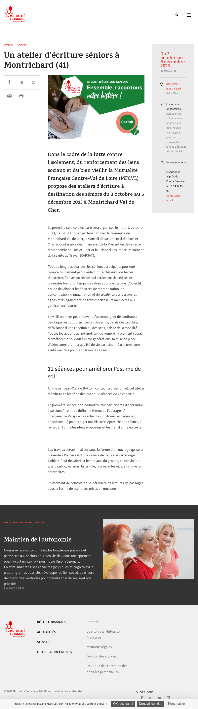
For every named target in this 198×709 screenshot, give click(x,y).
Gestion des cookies (102, 656)
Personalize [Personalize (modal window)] (176, 703)
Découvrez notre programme (24, 522)
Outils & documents (54, 652)
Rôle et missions (51, 621)
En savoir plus (16, 588)
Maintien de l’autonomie (37, 540)
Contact (93, 621)
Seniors (22, 45)
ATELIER (8, 45)
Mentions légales (99, 647)
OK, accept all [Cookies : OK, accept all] (123, 703)
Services (44, 642)
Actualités (46, 632)
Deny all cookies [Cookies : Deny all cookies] (150, 703)
